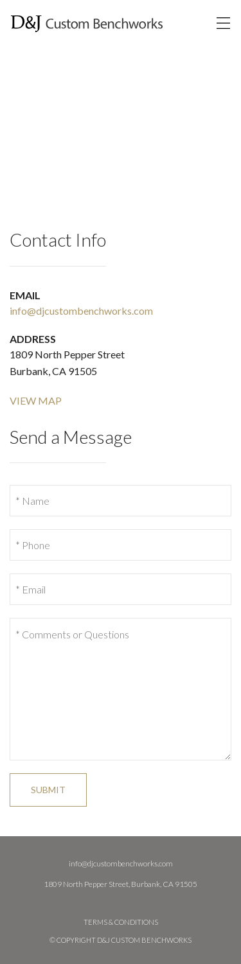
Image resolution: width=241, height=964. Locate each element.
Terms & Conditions (121, 922)
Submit (48, 789)
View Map (36, 400)
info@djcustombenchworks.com (81, 310)
